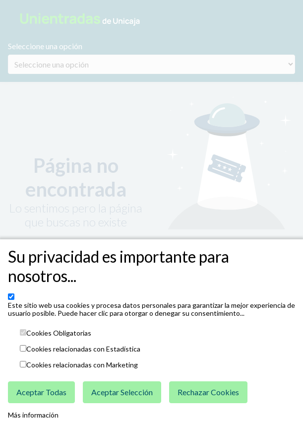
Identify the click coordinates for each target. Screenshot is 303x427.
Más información (33, 415)
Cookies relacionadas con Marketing (82, 365)
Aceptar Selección (122, 392)
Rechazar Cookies (208, 392)
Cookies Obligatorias (58, 333)
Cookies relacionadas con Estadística (83, 349)
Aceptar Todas (41, 392)
